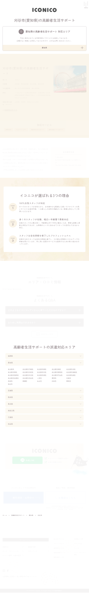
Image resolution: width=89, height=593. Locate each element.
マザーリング (32, 551)
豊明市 (54, 378)
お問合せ (13, 577)
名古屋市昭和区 (57, 372)
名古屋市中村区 (28, 372)
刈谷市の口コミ (11, 110)
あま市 (39, 381)
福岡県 (10, 356)
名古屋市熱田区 (13, 375)
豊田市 (68, 381)
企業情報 (6, 577)
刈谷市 (54, 381)
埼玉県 (10, 424)
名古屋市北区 (71, 369)
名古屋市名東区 (13, 378)
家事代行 (9, 130)
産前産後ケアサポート (63, 130)
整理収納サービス (59, 557)
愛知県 (10, 363)
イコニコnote (78, 544)
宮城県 (10, 391)
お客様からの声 (78, 539)
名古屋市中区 (41, 372)
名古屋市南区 (56, 369)
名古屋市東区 (41, 369)
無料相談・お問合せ (23, 498)
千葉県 (10, 418)
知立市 (10, 384)
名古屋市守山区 (57, 375)
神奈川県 (11, 411)
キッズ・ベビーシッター (11, 551)
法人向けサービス (59, 539)
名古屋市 (11, 369)
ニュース (76, 548)
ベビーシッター (23, 130)
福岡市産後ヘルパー (59, 553)
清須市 (10, 381)
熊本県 (10, 398)
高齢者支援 (32, 547)
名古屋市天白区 (28, 378)
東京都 (10, 404)
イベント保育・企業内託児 (12, 556)
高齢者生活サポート (42, 130)
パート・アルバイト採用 (80, 554)
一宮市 (39, 378)
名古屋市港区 (41, 375)
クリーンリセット (59, 544)
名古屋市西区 (12, 372)
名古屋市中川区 (28, 375)
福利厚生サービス (59, 548)
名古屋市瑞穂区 (71, 372)
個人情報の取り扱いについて (27, 577)
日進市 (68, 378)
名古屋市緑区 (71, 375)
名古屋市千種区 (28, 369)
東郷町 (25, 381)
